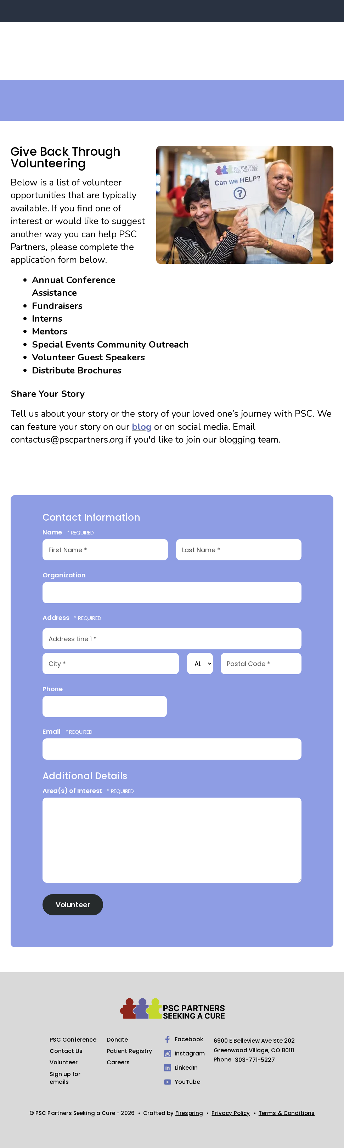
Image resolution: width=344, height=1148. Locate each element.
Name (53, 532)
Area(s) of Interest (73, 790)
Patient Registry (129, 1051)
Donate (117, 1040)
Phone (53, 688)
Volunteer (64, 1062)
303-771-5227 (255, 1060)
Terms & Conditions (287, 1113)
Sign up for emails (65, 1078)
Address (57, 617)
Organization (64, 575)
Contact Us (66, 1051)
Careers (118, 1062)
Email (52, 731)
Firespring (189, 1113)
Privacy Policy (231, 1113)
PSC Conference (73, 1040)
